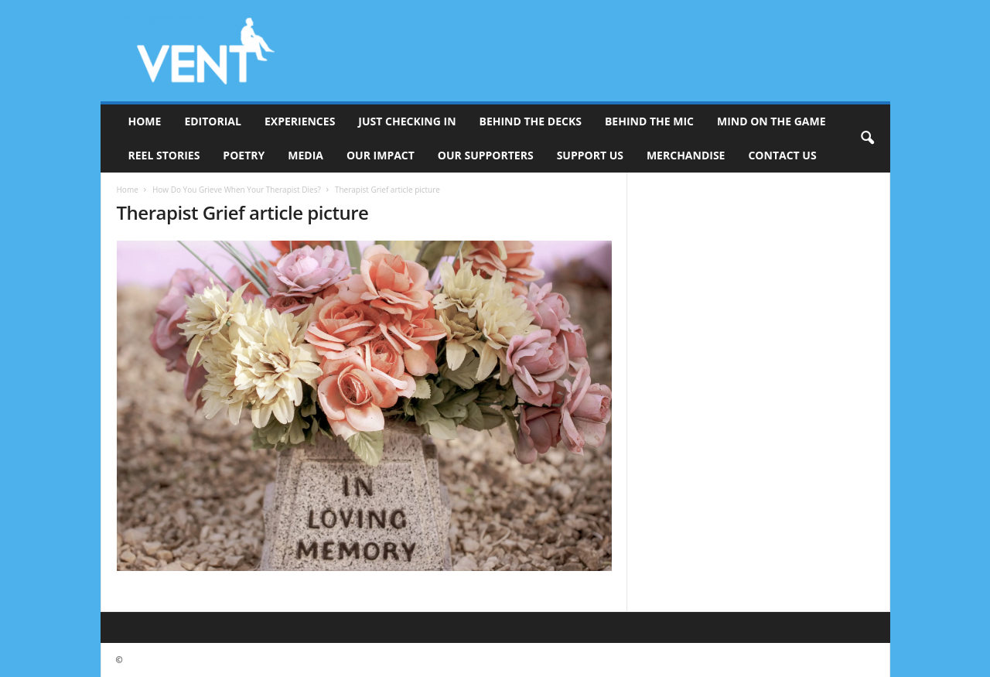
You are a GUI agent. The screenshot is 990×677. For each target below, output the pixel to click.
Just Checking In (407, 121)
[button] (867, 138)
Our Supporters (486, 155)
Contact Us (782, 155)
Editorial (212, 121)
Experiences (300, 121)
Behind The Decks (531, 121)
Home (145, 121)
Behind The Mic (649, 121)
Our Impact (380, 155)
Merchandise (686, 155)
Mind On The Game (771, 121)
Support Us (590, 155)
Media (305, 155)
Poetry (244, 155)
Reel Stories (164, 155)
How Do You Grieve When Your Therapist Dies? (236, 189)
